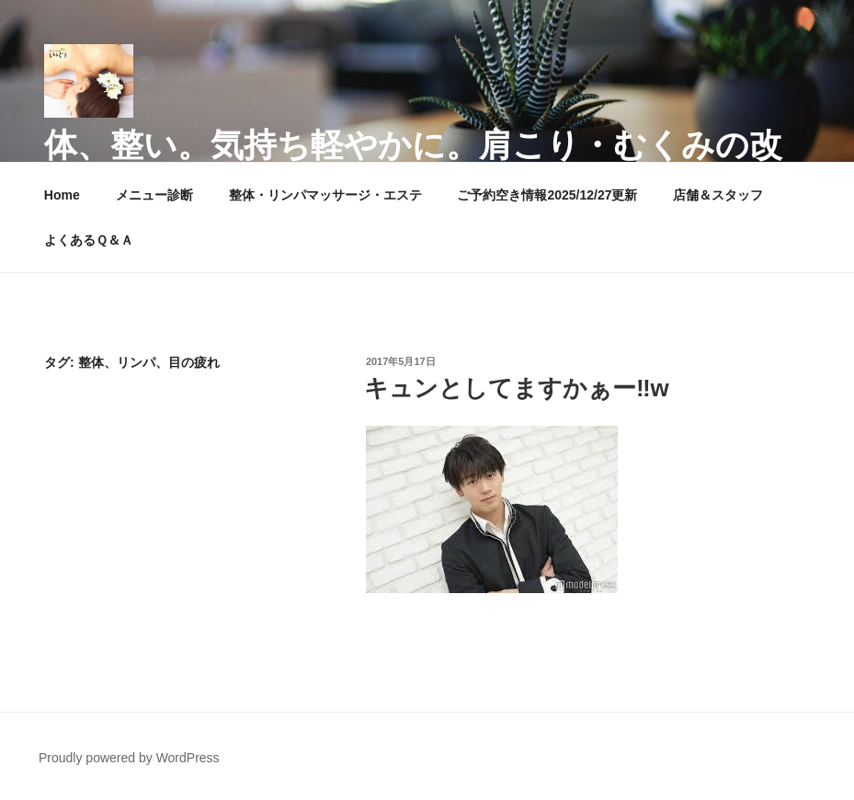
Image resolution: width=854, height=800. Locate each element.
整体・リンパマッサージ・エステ (325, 195)
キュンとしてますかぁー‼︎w (516, 388)
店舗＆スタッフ (718, 195)
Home (62, 195)
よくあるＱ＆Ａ (88, 240)
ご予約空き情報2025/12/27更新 (547, 195)
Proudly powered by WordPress (129, 757)
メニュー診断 (154, 195)
